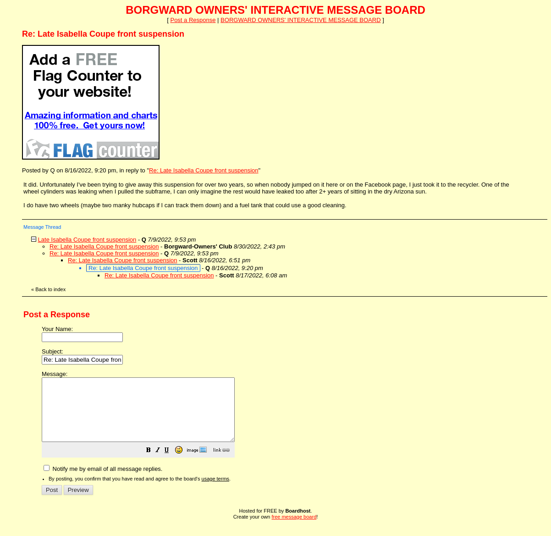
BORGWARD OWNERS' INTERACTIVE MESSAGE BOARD (300, 20)
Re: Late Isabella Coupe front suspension (204, 170)
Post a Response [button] (192, 20)
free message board (293, 529)
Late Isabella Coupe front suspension (87, 239)
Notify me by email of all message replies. (103, 481)
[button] (171, 463)
